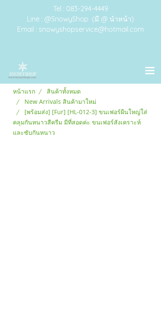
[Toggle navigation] (149, 71)
